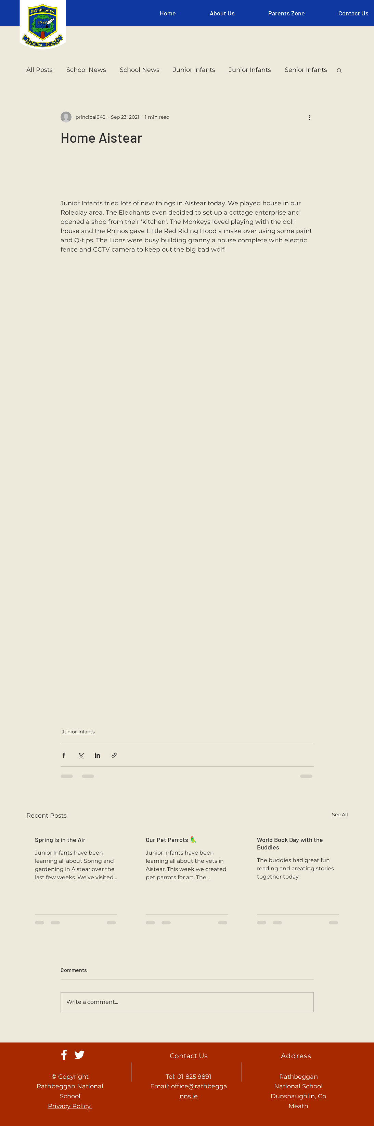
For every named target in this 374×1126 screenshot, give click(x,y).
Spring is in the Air (60, 839)
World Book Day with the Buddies (290, 843)
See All (340, 814)
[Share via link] (114, 755)
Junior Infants (194, 70)
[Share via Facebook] (64, 755)
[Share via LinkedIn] (97, 755)
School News (86, 70)
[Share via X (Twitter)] (80, 755)
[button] (222, 13)
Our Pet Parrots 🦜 (171, 839)
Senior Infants (306, 70)
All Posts (39, 70)
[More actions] (310, 117)
